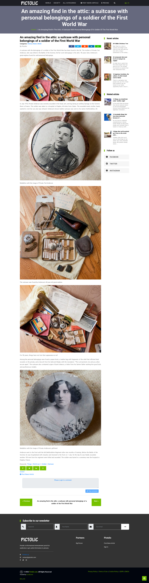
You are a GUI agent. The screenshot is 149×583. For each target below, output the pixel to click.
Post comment (92, 491)
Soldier (44, 464)
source (22, 472)
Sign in (106, 547)
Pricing (105, 3)
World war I (37, 464)
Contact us (25, 554)
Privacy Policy (92, 571)
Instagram (113, 171)
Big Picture (79, 543)
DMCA (127, 571)
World (48, 3)
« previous (26, 501)
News (35, 44)
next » (96, 501)
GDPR (121, 571)
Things (29, 464)
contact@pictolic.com (29, 557)
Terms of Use (103, 571)
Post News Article (90, 3)
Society (57, 3)
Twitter (111, 164)
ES (128, 3)
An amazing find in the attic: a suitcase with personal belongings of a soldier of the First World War (62, 502)
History (30, 44)
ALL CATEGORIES (69, 3)
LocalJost (29, 574)
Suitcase (51, 464)
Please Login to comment (63, 480)
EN (126, 3)
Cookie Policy (113, 571)
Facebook (112, 157)
